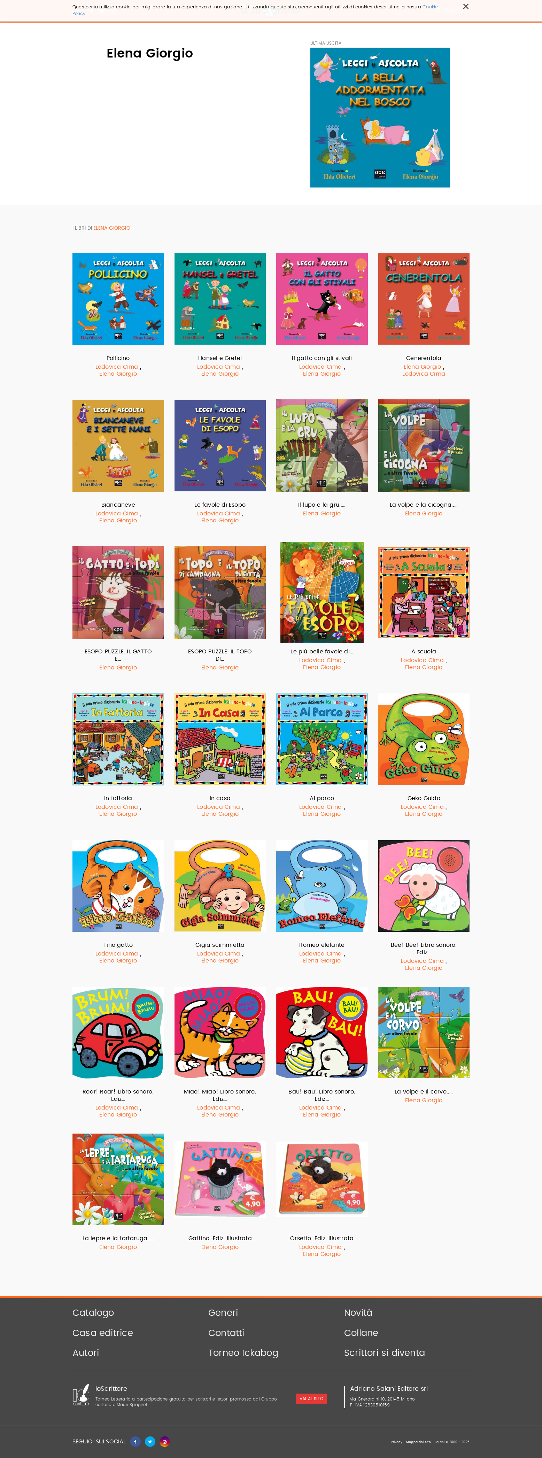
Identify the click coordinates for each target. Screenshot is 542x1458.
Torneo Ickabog (243, 1353)
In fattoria (118, 798)
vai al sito (311, 1399)
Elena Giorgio (118, 374)
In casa (220, 798)
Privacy (396, 1442)
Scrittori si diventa (384, 1353)
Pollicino (118, 358)
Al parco (322, 798)
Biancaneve (118, 505)
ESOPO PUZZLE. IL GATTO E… (118, 655)
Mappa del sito (418, 1442)
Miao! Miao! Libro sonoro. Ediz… (220, 1095)
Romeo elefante (321, 945)
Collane (361, 1333)
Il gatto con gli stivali (322, 358)
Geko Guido (424, 798)
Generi (223, 1313)
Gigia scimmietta (220, 945)
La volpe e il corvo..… (424, 1092)
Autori (85, 1353)
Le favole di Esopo (220, 505)
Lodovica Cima (116, 367)
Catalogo (93, 1313)
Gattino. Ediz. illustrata (220, 1238)
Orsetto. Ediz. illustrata (322, 1238)
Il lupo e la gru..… (322, 505)
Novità (358, 1313)
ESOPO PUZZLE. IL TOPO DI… (220, 655)
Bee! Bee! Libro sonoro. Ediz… (424, 948)
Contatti (226, 1333)
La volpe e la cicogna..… (424, 505)
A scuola (423, 651)
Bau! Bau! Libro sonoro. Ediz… (321, 1095)
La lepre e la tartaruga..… (118, 1238)
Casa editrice (102, 1333)
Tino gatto (118, 945)
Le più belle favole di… (322, 651)
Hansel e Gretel (220, 358)
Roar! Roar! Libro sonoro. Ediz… (118, 1095)
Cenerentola (423, 358)
